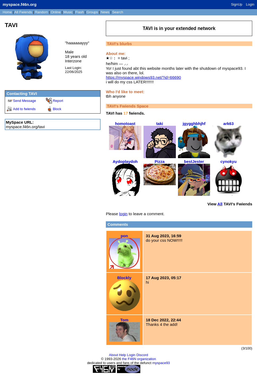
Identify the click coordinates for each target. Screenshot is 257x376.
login (123, 213)
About (113, 355)
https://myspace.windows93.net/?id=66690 (143, 77)
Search (117, 12)
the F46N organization (139, 359)
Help (122, 355)
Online (56, 12)
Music (68, 12)
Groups (92, 12)
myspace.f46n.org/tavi (25, 126)
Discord (142, 355)
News (105, 12)
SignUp (236, 4)
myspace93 (161, 363)
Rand (41, 12)
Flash (79, 12)
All (23, 12)
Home (7, 12)
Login (250, 4)
